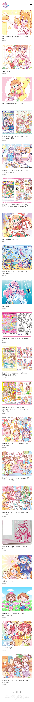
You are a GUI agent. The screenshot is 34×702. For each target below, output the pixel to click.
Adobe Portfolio (20, 699)
